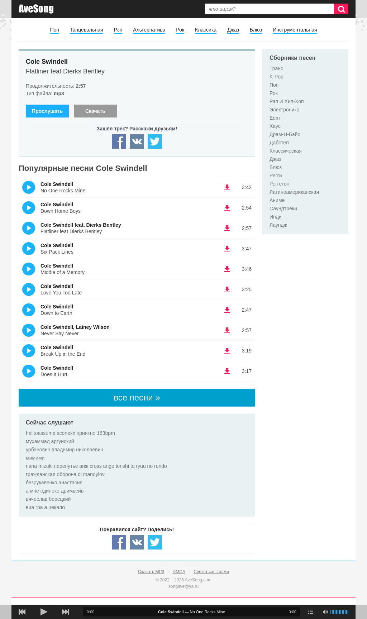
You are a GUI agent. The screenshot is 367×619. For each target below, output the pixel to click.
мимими (35, 458)
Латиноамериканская (294, 192)
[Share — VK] (137, 141)
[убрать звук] (325, 611)
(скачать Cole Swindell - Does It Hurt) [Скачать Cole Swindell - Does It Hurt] (227, 371)
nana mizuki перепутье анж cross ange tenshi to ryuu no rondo (96, 466)
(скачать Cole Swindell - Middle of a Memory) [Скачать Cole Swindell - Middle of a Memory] (227, 269)
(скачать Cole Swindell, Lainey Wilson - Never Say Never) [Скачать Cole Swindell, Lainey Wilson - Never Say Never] (227, 330)
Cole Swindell (47, 61)
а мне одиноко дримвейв (55, 491)
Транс (276, 68)
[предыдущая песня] (22, 612)
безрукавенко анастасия (54, 482)
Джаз (233, 30)
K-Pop (276, 77)
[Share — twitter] (155, 141)
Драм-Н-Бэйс (285, 134)
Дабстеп (279, 142)
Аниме (277, 200)
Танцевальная (86, 30)
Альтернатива (149, 30)
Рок (180, 30)
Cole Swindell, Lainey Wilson (75, 327)
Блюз (256, 30)
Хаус (275, 126)
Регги (276, 175)
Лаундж (278, 225)
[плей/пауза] (43, 612)
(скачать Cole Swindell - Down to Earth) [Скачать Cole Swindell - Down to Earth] (227, 309)
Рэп (118, 30)
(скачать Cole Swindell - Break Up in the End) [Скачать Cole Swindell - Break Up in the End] (227, 350)
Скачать (95, 111)
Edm (275, 118)
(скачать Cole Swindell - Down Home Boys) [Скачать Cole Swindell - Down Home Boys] (227, 207)
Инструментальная (295, 30)
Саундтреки (283, 208)
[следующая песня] (65, 612)
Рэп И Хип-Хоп (287, 101)
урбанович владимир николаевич (64, 449)
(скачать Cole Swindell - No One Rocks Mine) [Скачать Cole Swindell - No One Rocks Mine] (227, 187)
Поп (54, 30)
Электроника (285, 109)
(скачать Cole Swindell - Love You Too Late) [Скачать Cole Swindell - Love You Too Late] (227, 289)
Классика (205, 30)
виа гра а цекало (45, 507)
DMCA (179, 571)
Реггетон (280, 184)
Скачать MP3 (151, 571)
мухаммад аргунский (50, 441)
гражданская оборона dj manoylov (65, 474)
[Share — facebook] (119, 141)
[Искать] (341, 9)
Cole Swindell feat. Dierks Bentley (80, 225)
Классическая (286, 151)
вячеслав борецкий (48, 499)
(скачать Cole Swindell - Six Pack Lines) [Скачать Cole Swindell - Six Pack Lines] (227, 248)
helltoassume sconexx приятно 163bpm (70, 433)
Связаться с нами (211, 571)
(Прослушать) (28, 187)
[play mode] (310, 611)
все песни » (137, 397)
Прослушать (47, 111)
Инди (276, 217)
